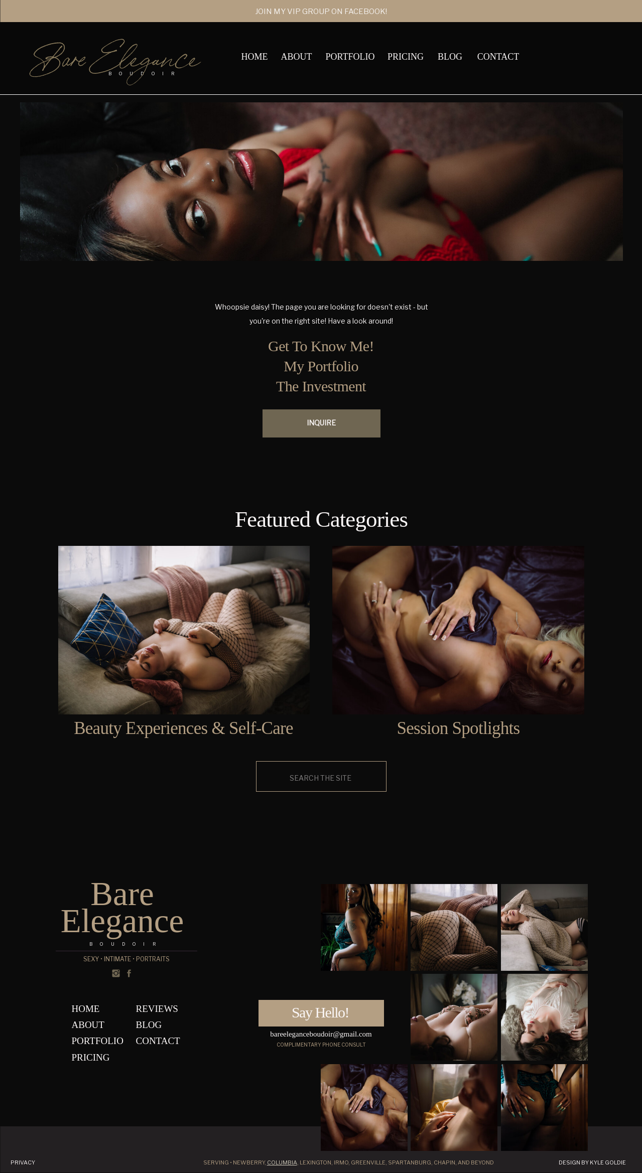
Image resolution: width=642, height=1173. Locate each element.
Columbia (282, 1162)
